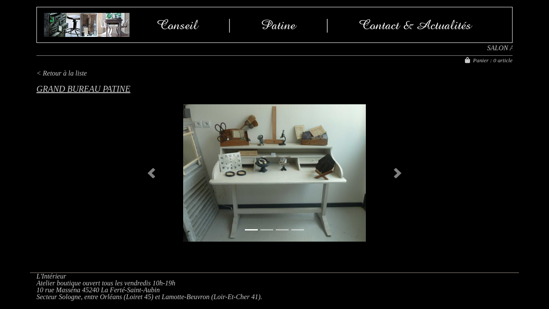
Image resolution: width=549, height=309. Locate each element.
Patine (278, 25)
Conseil (177, 25)
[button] (151, 173)
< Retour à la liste (61, 73)
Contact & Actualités (415, 25)
